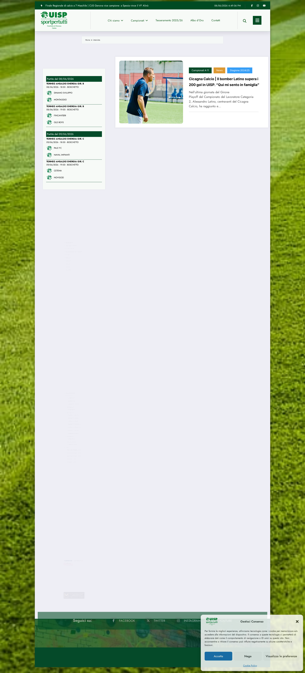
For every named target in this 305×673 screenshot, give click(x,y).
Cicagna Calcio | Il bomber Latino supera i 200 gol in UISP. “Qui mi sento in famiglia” (224, 82)
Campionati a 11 (200, 70)
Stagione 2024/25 (240, 70)
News (219, 70)
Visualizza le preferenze (281, 656)
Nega (248, 656)
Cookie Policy (250, 665)
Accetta (218, 656)
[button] (297, 621)
